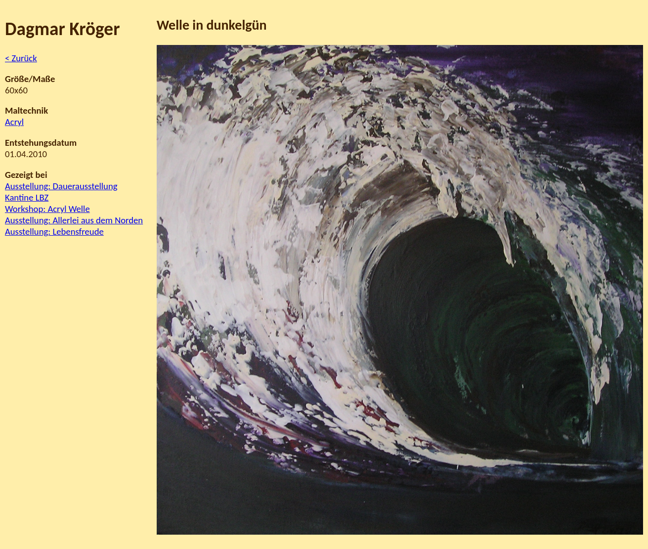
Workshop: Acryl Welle (47, 208)
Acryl (14, 121)
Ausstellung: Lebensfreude (54, 231)
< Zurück (21, 58)
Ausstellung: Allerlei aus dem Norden (74, 220)
